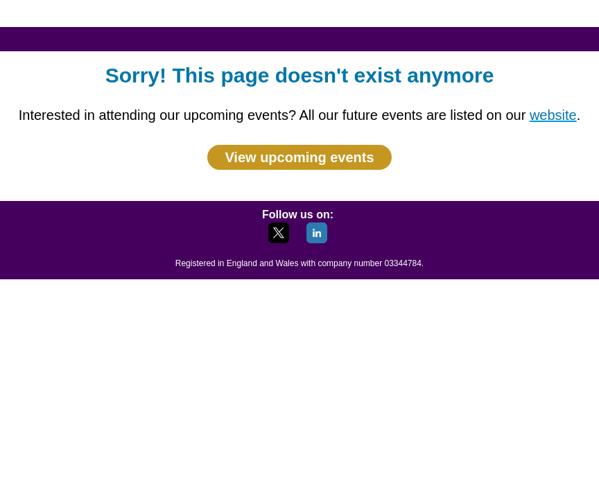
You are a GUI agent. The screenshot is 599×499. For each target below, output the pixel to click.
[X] (278, 239)
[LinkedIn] (316, 239)
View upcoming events (299, 157)
